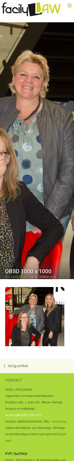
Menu (68, 5)
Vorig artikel (18, 366)
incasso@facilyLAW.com (23, 415)
